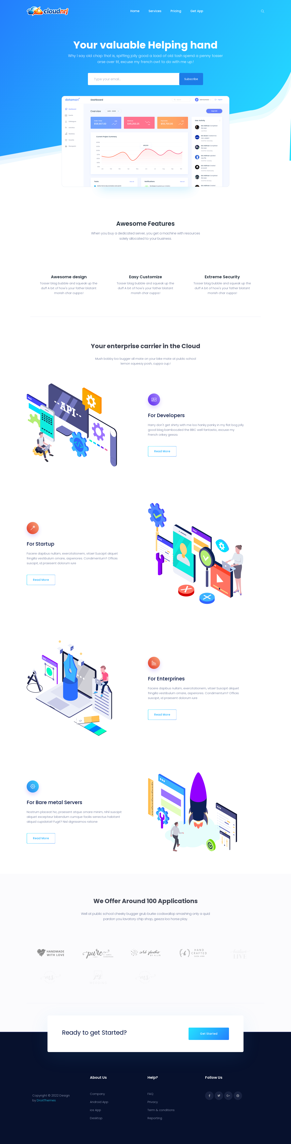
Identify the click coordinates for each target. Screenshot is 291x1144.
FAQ (150, 1094)
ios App (95, 1110)
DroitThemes (46, 1100)
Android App (99, 1102)
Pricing (176, 11)
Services (155, 11)
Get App (196, 11)
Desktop (96, 1118)
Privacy (153, 1102)
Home (134, 11)
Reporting (155, 1118)
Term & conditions (161, 1110)
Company (97, 1094)
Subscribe (191, 79)
